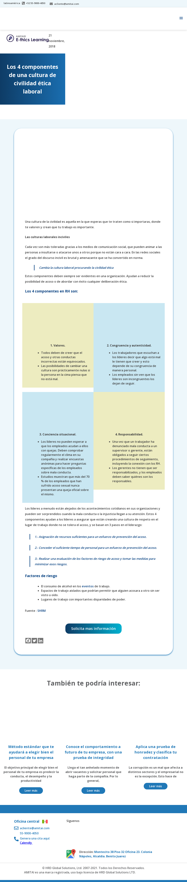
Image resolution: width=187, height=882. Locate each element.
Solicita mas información (93, 628)
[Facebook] (28, 640)
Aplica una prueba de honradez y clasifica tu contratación (155, 752)
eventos (88, 586)
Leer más (31, 791)
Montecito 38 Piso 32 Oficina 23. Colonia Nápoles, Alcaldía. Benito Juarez (115, 854)
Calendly (26, 843)
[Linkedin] (40, 640)
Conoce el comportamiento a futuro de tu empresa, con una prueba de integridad (93, 752)
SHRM (41, 611)
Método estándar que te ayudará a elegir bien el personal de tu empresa (31, 752)
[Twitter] (34, 640)
